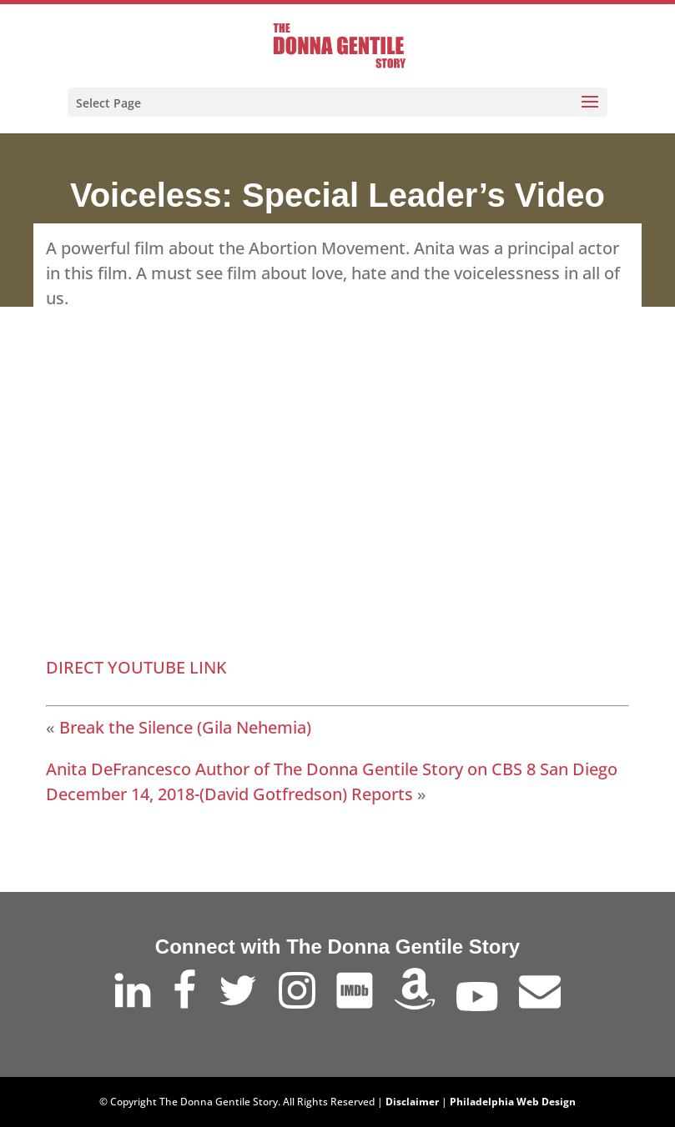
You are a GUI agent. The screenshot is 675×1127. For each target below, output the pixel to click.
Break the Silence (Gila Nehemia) (185, 727)
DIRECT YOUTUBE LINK (136, 667)
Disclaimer (412, 1101)
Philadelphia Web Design (513, 1101)
